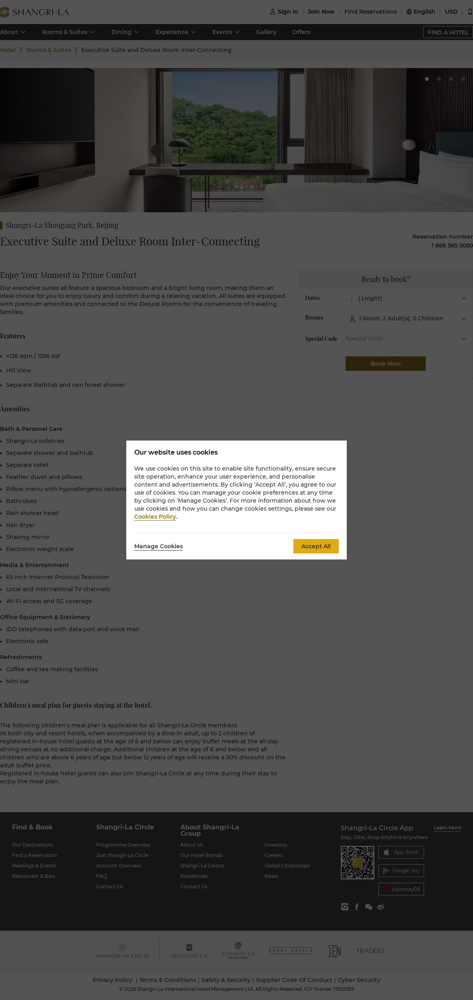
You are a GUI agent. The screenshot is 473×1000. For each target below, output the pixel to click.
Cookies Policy (155, 516)
